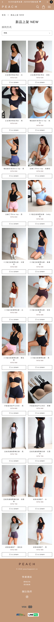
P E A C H (9, 6)
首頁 (4, 15)
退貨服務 (27, 584)
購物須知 (27, 582)
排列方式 (7, 27)
